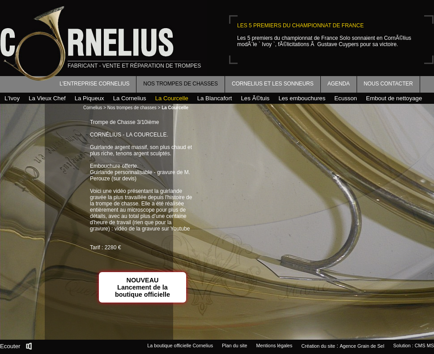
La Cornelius (129, 98)
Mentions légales (274, 345)
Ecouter (10, 346)
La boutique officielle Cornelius (180, 345)
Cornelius (92, 107)
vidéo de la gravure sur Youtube (152, 229)
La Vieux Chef (47, 98)
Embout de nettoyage (394, 98)
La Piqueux (89, 98)
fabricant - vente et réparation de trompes (134, 66)
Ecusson (345, 98)
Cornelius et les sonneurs (273, 84)
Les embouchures (301, 98)
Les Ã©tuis (255, 98)
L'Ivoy (12, 98)
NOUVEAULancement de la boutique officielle (142, 287)
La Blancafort (214, 98)
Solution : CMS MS (413, 345)
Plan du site (234, 345)
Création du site (319, 346)
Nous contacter (388, 84)
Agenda (339, 84)
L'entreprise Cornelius (94, 84)
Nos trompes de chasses (180, 84)
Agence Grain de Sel (362, 346)
